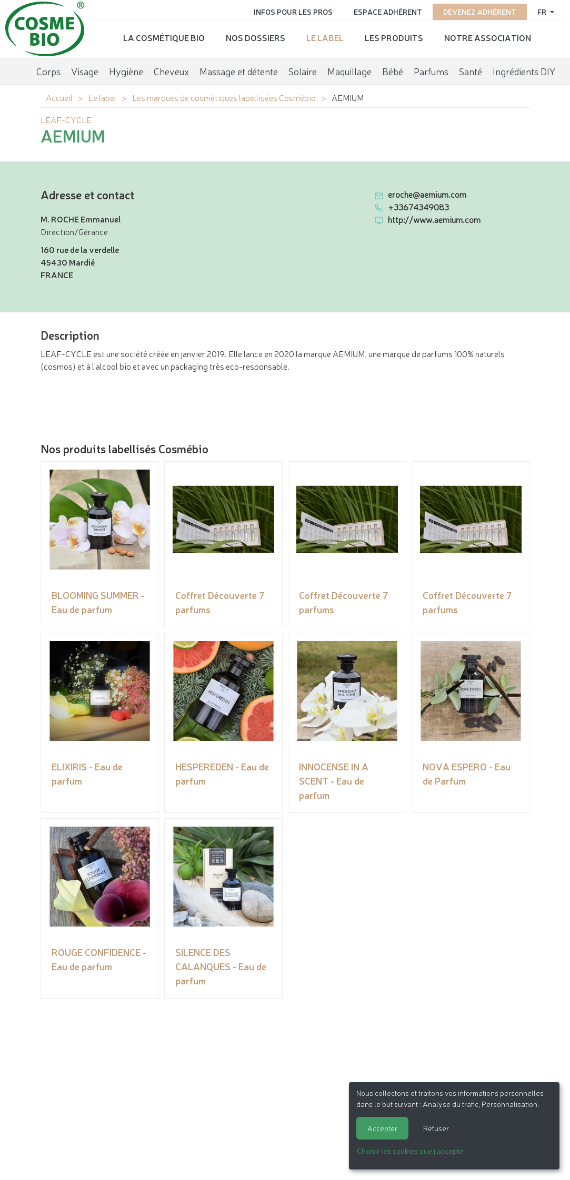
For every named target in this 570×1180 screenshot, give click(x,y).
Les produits (394, 37)
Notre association (487, 37)
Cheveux (171, 71)
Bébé (392, 71)
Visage (84, 71)
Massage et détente (238, 71)
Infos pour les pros (293, 11)
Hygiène (126, 71)
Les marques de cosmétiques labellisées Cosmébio (224, 97)
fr (542, 11)
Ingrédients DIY (524, 71)
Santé (470, 71)
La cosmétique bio (164, 37)
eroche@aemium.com (427, 194)
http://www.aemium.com (434, 219)
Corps (48, 71)
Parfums (431, 71)
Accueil (59, 97)
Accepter (382, 1128)
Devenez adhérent (479, 11)
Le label (325, 37)
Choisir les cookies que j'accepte (410, 1150)
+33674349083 (418, 206)
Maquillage (349, 71)
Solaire (302, 71)
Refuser (436, 1128)
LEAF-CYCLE (66, 119)
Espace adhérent (388, 11)
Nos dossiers (255, 37)
